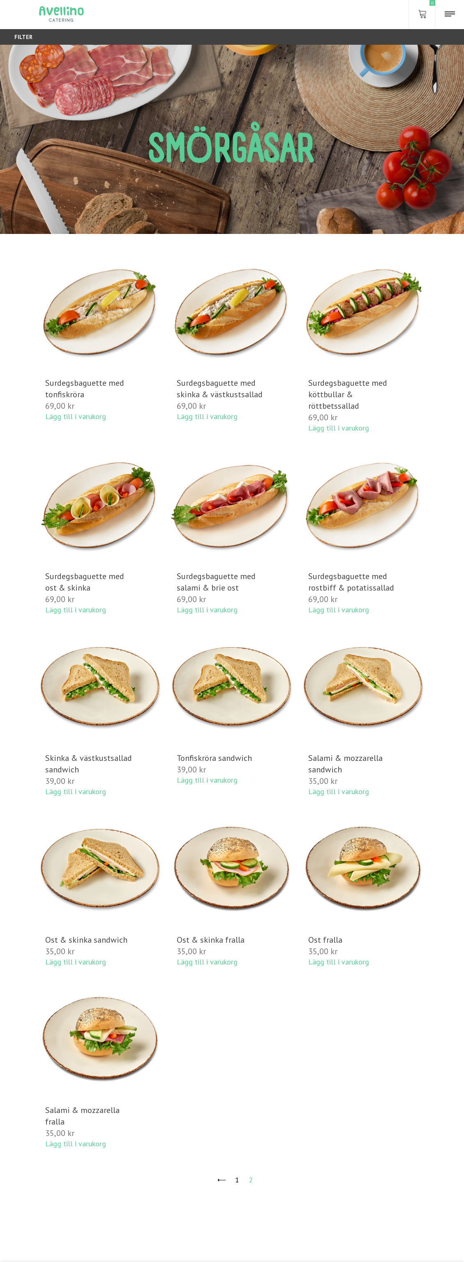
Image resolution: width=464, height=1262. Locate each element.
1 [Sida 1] (237, 1179)
